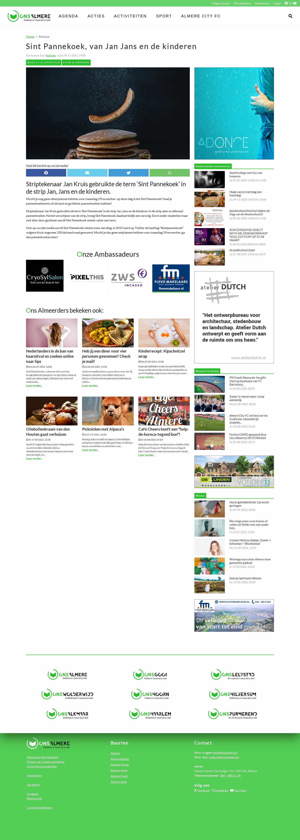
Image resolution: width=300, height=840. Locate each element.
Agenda (68, 16)
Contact (203, 743)
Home (30, 36)
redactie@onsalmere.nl (224, 757)
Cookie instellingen (39, 807)
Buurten (119, 743)
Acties (96, 16)
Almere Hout (118, 770)
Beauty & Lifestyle (44, 62)
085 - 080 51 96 (230, 775)
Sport (164, 16)
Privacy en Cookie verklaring (45, 761)
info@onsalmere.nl (225, 752)
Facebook (203, 790)
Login (277, 3)
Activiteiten (130, 16)
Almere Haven (119, 764)
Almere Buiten (119, 759)
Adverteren (262, 3)
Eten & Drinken (76, 62)
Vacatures (33, 784)
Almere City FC (201, 16)
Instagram (221, 790)
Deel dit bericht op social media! (47, 165)
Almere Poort (119, 776)
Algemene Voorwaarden (42, 757)
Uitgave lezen (221, 3)
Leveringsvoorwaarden (42, 766)
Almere (115, 753)
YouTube (240, 790)
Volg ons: (202, 785)
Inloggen (32, 794)
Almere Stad (118, 782)
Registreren (34, 798)
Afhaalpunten (242, 3)
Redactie (51, 55)
